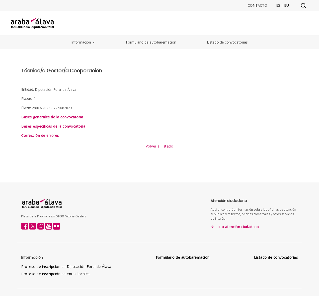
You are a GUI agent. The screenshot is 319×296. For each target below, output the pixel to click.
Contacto (257, 5)
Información (83, 42)
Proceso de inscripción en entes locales (55, 273)
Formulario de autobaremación (151, 42)
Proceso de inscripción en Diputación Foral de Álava (66, 266)
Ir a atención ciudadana (238, 227)
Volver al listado (159, 146)
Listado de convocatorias (227, 42)
